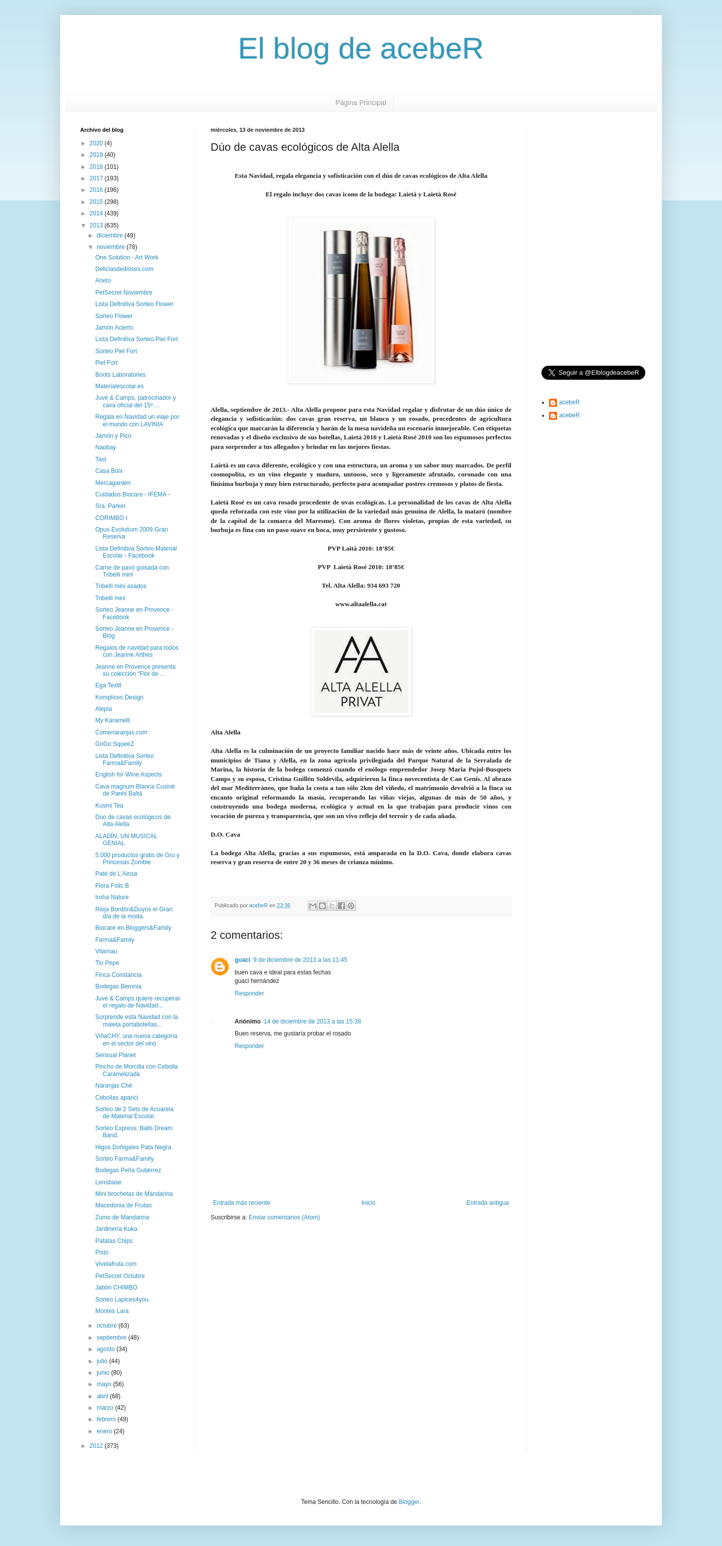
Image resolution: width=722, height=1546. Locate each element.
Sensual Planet (115, 1055)
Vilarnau (106, 951)
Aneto (103, 280)
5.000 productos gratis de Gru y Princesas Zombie (137, 859)
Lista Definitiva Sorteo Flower (134, 304)
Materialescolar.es (119, 386)
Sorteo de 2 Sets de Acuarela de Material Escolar (134, 1113)
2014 (97, 213)
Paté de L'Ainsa (116, 873)
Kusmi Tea (109, 805)
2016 (97, 189)
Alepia (103, 708)
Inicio (369, 1202)
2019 (97, 154)
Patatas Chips (114, 1240)
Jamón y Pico (113, 435)
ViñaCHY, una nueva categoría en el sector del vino (136, 1040)
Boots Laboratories (120, 374)
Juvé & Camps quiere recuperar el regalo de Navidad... (137, 1002)
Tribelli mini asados (120, 586)
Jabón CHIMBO (116, 1287)
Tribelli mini (110, 598)
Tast (100, 459)
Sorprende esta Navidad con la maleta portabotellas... (136, 1020)
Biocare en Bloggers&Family (133, 927)
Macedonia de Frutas (123, 1205)
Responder (249, 993)
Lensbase (108, 1182)
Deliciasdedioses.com (124, 269)
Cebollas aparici (116, 1097)
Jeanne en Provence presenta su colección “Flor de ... (135, 670)
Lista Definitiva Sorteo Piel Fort (136, 339)
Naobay (105, 447)
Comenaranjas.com (121, 732)
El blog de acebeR (361, 48)
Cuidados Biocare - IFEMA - (132, 494)
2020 (97, 143)
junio (104, 1372)
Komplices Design (119, 697)
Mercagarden (113, 482)
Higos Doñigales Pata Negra (133, 1147)
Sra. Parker (110, 505)
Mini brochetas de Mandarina (134, 1193)
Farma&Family (114, 939)
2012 (97, 1445)
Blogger (409, 1501)
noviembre (111, 246)
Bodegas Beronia (118, 986)
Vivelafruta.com (115, 1263)
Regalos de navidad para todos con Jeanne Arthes (136, 651)
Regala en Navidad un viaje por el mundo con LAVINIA (137, 420)
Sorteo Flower (114, 316)
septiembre (112, 1337)
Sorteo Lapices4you (121, 1299)
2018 (97, 166)
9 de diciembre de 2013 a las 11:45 (300, 959)
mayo (105, 1384)
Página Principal (360, 103)
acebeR (569, 402)
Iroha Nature (112, 897)
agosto (106, 1349)
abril (103, 1396)
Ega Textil (108, 685)
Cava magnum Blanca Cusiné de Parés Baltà (135, 790)
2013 (97, 225)
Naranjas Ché (113, 1085)
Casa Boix (109, 470)
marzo (106, 1407)
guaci (242, 959)
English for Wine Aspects (128, 774)
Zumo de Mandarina (122, 1217)
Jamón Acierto (114, 327)
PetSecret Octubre (120, 1275)
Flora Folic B (112, 885)
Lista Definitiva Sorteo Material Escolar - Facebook (136, 552)
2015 (97, 201)
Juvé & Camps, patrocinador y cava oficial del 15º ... (135, 401)
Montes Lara (112, 1311)
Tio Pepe (107, 962)
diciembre (110, 235)
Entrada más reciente (241, 1202)
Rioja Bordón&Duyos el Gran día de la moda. (133, 913)
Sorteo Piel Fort (116, 351)
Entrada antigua (487, 1202)
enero (105, 1431)
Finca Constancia (118, 974)
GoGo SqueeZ (114, 743)
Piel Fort (106, 362)
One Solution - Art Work (126, 257)
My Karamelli (112, 720)
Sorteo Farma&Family (124, 1158)
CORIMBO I (111, 518)
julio (103, 1361)
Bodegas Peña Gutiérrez (128, 1170)
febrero (107, 1419)
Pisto (102, 1252)
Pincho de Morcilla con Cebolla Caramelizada (136, 1070)
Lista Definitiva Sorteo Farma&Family (124, 759)
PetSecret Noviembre (123, 292)
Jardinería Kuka (116, 1228)
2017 (97, 178)
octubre (107, 1325)
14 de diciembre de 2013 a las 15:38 (312, 1021)
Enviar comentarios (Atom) (284, 1217)
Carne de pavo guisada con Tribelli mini (132, 571)
